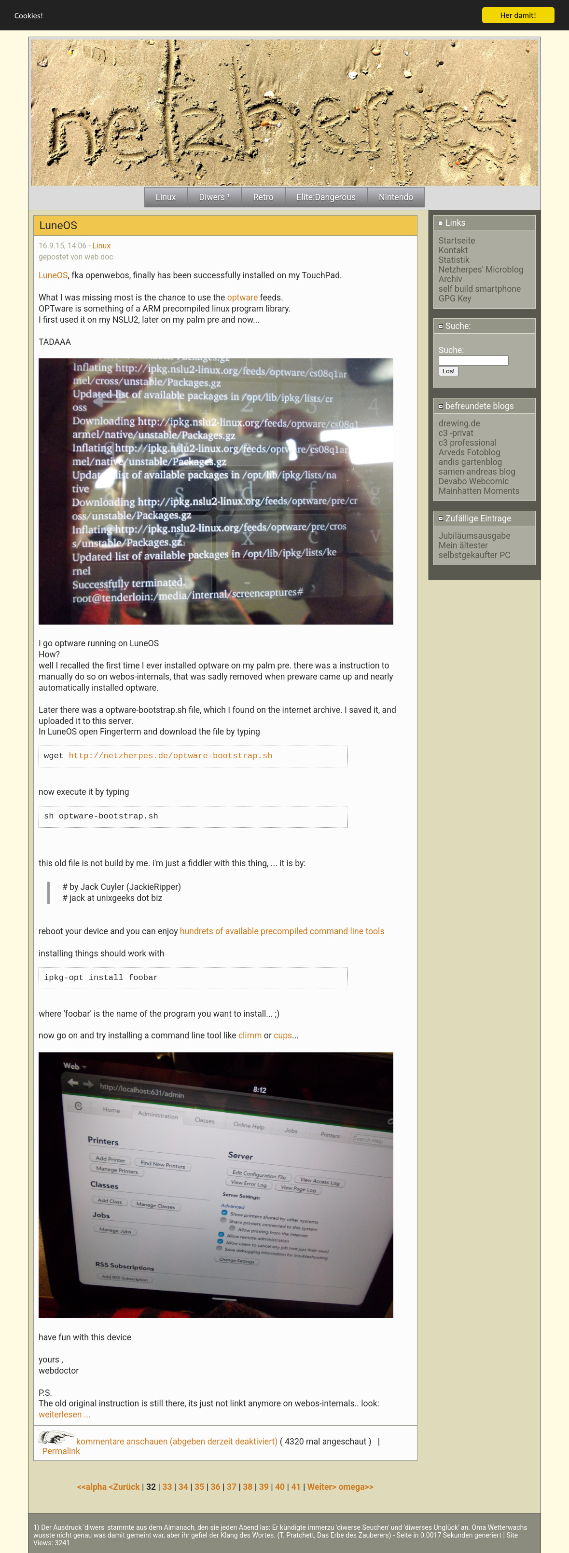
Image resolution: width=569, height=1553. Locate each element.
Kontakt (453, 250)
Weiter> (323, 1486)
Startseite (457, 240)
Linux (101, 245)
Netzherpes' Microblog (481, 269)
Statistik (454, 259)
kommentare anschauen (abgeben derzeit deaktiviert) (159, 1441)
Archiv (450, 279)
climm (250, 1035)
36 (215, 1486)
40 (280, 1486)
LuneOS (53, 275)
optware (242, 297)
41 (296, 1486)
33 (167, 1486)
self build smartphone (480, 288)
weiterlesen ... (65, 1414)
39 (264, 1486)
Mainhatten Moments (479, 490)
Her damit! (518, 15)
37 (231, 1486)
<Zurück (125, 1486)
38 (247, 1486)
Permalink (61, 1451)
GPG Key (455, 298)
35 (199, 1486)
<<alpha (93, 1486)
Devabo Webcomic (474, 481)
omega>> (355, 1486)
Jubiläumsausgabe (475, 535)
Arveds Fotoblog (469, 452)
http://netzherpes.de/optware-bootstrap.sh (170, 756)
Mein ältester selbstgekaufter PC (475, 549)
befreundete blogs (476, 405)
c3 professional (468, 442)
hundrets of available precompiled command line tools (282, 931)
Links (452, 222)
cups (283, 1035)
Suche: (454, 325)
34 (183, 1486)
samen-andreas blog (477, 471)
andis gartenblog (470, 461)
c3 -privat (456, 432)
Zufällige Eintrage (475, 518)
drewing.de (459, 423)
